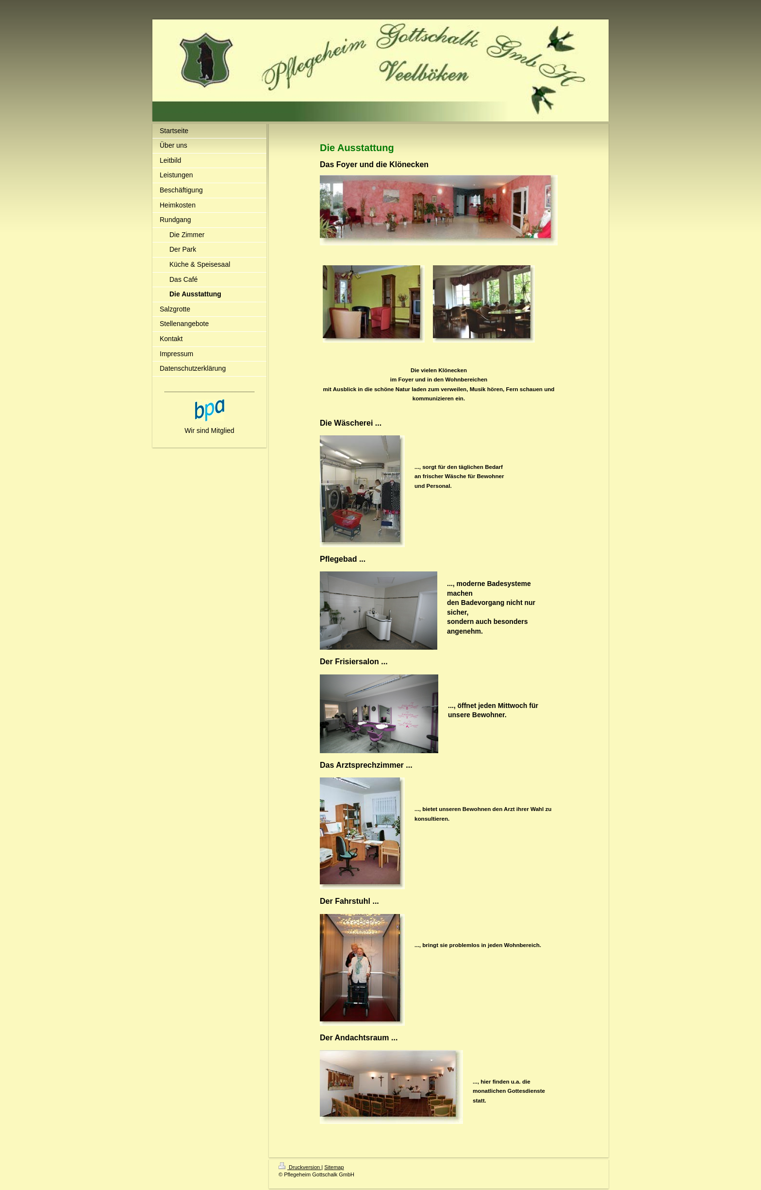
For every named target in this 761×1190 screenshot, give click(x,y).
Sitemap (334, 1167)
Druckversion (300, 1167)
